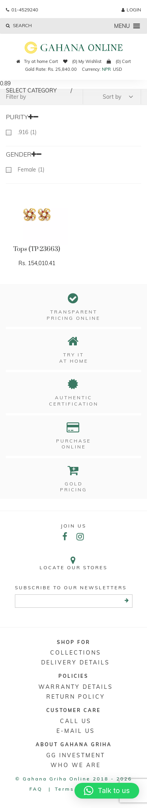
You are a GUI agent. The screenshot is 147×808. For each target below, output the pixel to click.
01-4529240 (22, 10)
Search (19, 25)
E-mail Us (75, 730)
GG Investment (75, 755)
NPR (106, 69)
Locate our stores (73, 563)
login (131, 10)
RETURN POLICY (75, 696)
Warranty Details (75, 686)
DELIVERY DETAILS (75, 662)
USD (117, 69)
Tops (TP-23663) (36, 249)
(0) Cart (119, 61)
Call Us (75, 721)
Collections (75, 652)
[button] (122, 26)
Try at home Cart (37, 61)
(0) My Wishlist (82, 61)
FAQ (35, 789)
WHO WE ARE (76, 765)
